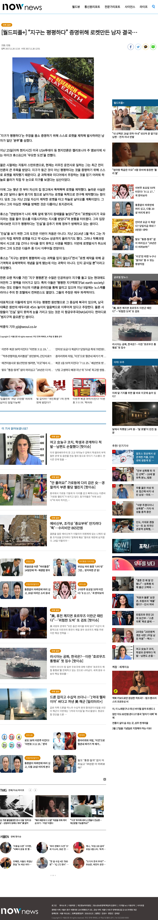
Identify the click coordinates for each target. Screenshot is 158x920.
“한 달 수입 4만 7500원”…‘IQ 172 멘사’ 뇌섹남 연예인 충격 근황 (59, 864)
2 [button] (53, 875)
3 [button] (55, 875)
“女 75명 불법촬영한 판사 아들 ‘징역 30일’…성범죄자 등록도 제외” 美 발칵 (50, 822)
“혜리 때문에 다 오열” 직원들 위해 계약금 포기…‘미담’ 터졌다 (86, 822)
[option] (51, 811)
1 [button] (51, 875)
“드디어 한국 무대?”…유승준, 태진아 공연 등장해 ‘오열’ (96, 864)
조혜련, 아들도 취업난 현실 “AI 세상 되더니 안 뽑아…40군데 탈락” (23, 864)
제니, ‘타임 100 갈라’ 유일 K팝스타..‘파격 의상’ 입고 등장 (96, 849)
